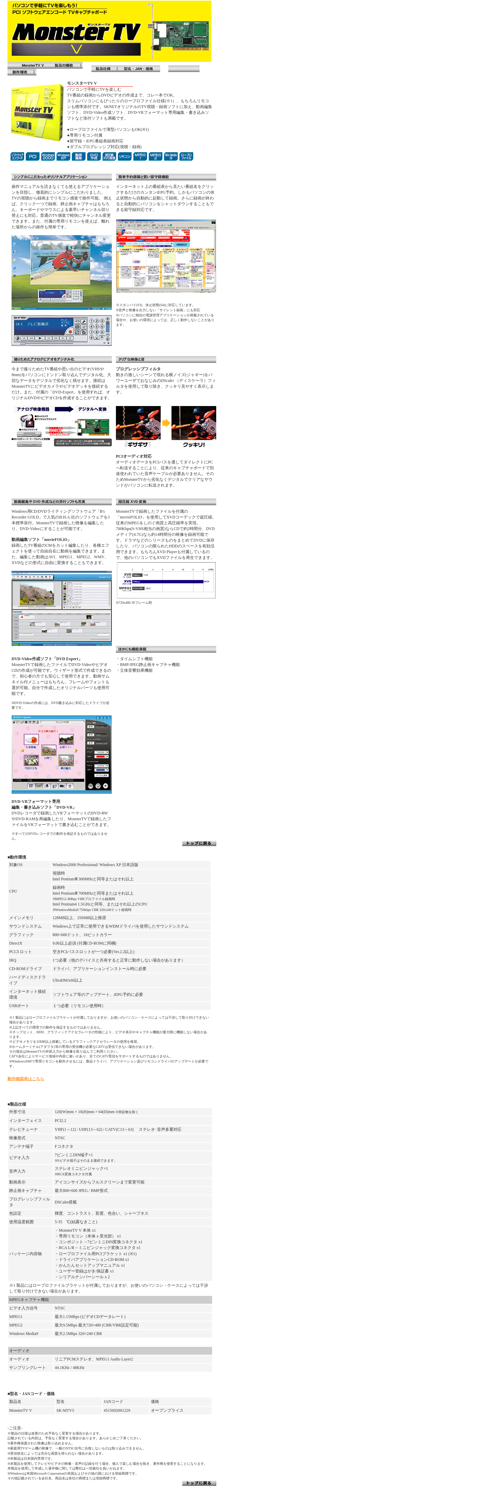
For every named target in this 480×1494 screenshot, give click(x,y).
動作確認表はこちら (25, 1078)
